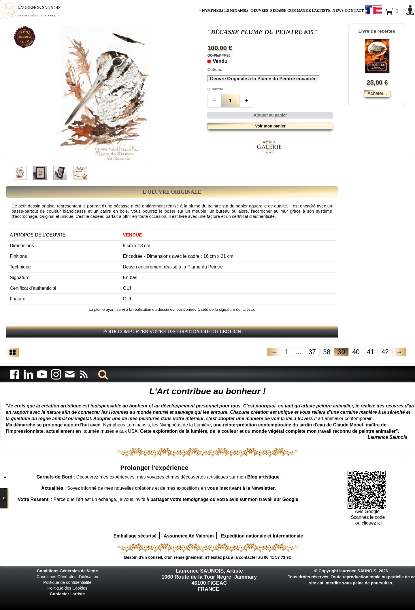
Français (384, 11)
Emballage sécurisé (135, 535)
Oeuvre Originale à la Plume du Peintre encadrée (263, 78)
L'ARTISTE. (321, 11)
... (298, 352)
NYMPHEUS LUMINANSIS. (225, 11)
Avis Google (368, 511)
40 (356, 352)
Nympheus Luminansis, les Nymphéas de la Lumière (157, 424)
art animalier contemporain (345, 418)
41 (370, 352)
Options (214, 69)
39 (341, 352)
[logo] (34, 11)
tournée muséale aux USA (110, 431)
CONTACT (354, 11)
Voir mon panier (270, 126)
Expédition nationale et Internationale (262, 535)
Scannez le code (368, 517)
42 (385, 352)
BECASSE (278, 11)
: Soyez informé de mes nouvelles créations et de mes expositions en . (158, 488)
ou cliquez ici (368, 523)
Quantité (215, 89)
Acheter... (377, 93)
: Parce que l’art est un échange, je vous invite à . (158, 499)
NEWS (338, 11)
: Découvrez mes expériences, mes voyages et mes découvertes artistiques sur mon (158, 476)
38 (327, 352)
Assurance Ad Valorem (189, 535)
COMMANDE (299, 11)
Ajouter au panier (270, 115)
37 (312, 352)
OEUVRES (259, 11)
